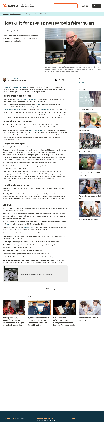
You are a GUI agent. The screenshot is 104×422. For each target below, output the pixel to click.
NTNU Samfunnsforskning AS (46, 420)
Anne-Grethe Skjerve (16, 109)
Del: (54, 79)
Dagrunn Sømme (45, 109)
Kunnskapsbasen (15, 14)
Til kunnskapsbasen (52, 289)
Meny (97, 6)
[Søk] (74, 5)
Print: (61, 80)
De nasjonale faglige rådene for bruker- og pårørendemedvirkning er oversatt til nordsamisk (13, 321)
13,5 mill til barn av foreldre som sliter (90, 174)
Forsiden (5, 14)
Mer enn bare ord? (86, 109)
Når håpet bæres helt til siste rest (88, 319)
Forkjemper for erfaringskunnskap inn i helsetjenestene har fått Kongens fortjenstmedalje (64, 321)
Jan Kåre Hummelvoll (49, 107)
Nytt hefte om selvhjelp (88, 220)
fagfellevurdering (29, 227)
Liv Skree (38, 104)
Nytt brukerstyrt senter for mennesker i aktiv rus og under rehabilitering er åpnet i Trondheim (39, 321)
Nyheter (82, 82)
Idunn (9, 224)
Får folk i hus (84, 130)
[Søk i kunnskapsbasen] (64, 5)
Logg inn (85, 6)
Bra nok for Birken (86, 151)
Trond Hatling (29, 107)
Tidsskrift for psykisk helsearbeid (14, 87)
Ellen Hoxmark (21, 418)
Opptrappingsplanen (36, 130)
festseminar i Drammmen (27, 99)
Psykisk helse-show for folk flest (90, 197)
